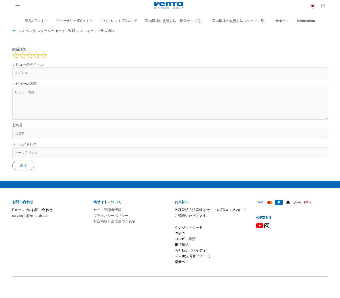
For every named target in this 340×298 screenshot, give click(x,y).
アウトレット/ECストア (118, 21)
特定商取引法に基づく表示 (114, 224)
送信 (23, 168)
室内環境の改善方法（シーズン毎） (240, 21)
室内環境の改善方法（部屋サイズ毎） (174, 21)
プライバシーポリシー (111, 218)
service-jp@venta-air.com (31, 218)
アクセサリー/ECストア (74, 21)
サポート (282, 21)
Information (306, 21)
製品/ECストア (36, 21)
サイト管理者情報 (107, 213)
